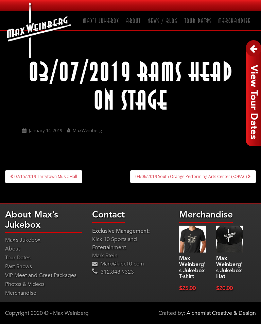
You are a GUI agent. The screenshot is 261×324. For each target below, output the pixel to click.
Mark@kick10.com (118, 264)
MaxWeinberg (87, 130)
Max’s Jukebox (101, 21)
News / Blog (162, 21)
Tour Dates (198, 21)
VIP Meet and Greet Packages (40, 275)
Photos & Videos (25, 284)
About (133, 21)
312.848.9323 (113, 272)
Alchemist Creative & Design (221, 313)
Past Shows (18, 266)
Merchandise (234, 21)
